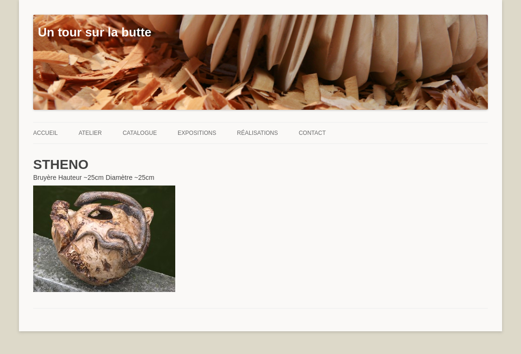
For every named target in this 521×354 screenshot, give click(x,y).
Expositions (197, 133)
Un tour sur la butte (95, 32)
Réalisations (257, 133)
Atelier (90, 133)
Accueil (45, 133)
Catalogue (140, 133)
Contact (312, 133)
